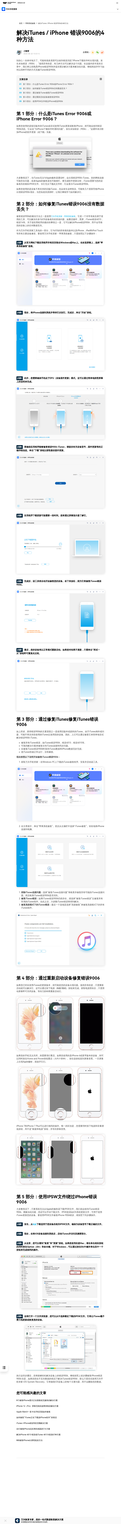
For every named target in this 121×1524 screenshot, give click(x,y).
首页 (20, 23)
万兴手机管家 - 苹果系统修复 (65, 216)
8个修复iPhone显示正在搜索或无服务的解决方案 (39, 1400)
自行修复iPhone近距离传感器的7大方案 (35, 1429)
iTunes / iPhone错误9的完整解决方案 (34, 1423)
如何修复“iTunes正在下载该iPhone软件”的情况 (38, 1417)
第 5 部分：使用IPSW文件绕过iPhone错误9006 (43, 101)
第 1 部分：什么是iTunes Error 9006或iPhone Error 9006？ (48, 84)
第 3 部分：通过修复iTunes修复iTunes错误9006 (43, 93)
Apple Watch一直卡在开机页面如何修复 (35, 1411)
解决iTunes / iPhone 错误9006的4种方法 (53, 23)
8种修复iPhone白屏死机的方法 (30, 1440)
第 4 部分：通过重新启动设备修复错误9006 (41, 97)
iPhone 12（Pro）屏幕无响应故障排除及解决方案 (39, 1406)
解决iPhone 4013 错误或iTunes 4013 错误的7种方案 (41, 1434)
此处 (35, 1224)
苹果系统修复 (30, 23)
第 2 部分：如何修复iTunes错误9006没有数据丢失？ (45, 88)
